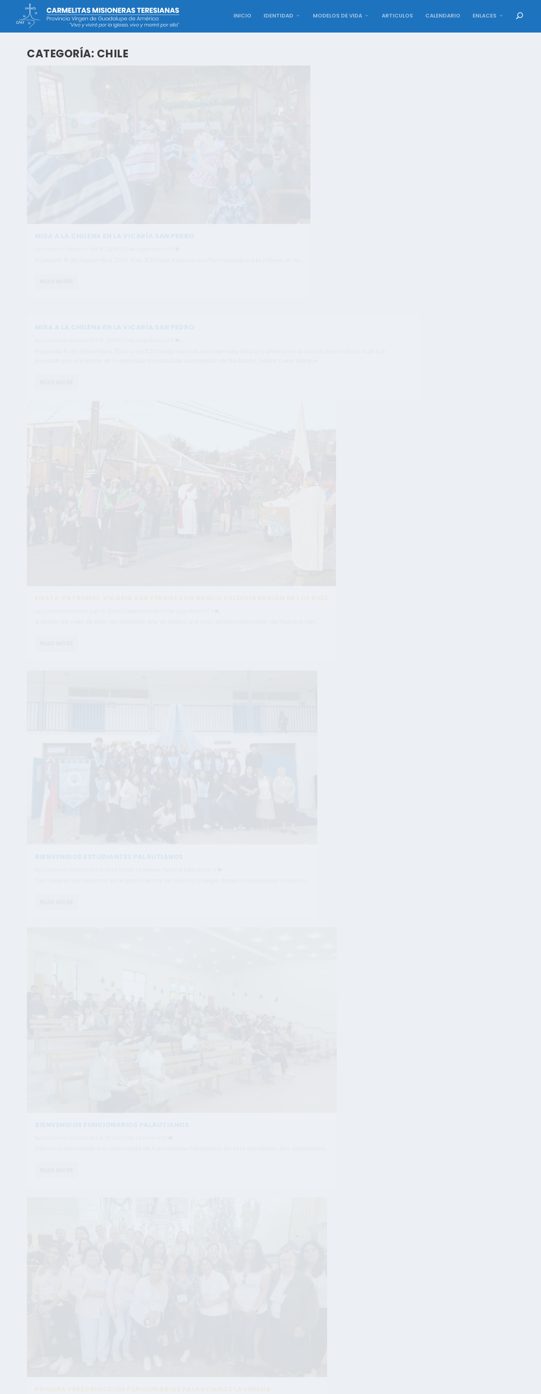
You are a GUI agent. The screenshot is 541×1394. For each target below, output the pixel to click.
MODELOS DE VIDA (337, 16)
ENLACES (485, 16)
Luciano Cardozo (64, 205)
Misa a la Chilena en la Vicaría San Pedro (316, 77)
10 (279, 1383)
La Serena (148, 638)
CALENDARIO (442, 16)
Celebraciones (141, 421)
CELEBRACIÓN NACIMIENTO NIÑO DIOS (102, 833)
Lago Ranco (151, 205)
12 (312, 1383)
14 (344, 1383)
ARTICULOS (397, 16)
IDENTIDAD (278, 16)
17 (393, 1383)
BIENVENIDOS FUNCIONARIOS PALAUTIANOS (112, 625)
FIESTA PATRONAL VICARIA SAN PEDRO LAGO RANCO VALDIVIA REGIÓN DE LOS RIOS (114, 405)
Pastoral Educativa (160, 1079)
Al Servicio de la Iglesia (353, 758)
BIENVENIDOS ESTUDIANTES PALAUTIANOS (310, 305)
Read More (56, 247)
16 (377, 1383)
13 (328, 1383)
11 (296, 1383)
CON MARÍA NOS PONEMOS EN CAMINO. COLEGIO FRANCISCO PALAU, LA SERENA (321, 742)
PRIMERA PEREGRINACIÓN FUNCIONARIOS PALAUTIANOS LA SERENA (309, 525)
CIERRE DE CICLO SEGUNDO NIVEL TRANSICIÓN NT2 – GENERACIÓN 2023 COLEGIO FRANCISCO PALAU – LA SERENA (117, 1058)
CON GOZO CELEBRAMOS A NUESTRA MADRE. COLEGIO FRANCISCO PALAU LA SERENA (113, 1279)
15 (361, 1383)
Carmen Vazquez (64, 1079)
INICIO (242, 16)
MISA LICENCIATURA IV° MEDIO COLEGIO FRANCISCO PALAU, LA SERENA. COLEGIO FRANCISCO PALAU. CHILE (307, 971)
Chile (128, 205)
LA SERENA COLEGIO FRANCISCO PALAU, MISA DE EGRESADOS (321, 1200)
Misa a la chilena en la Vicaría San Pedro (114, 192)
